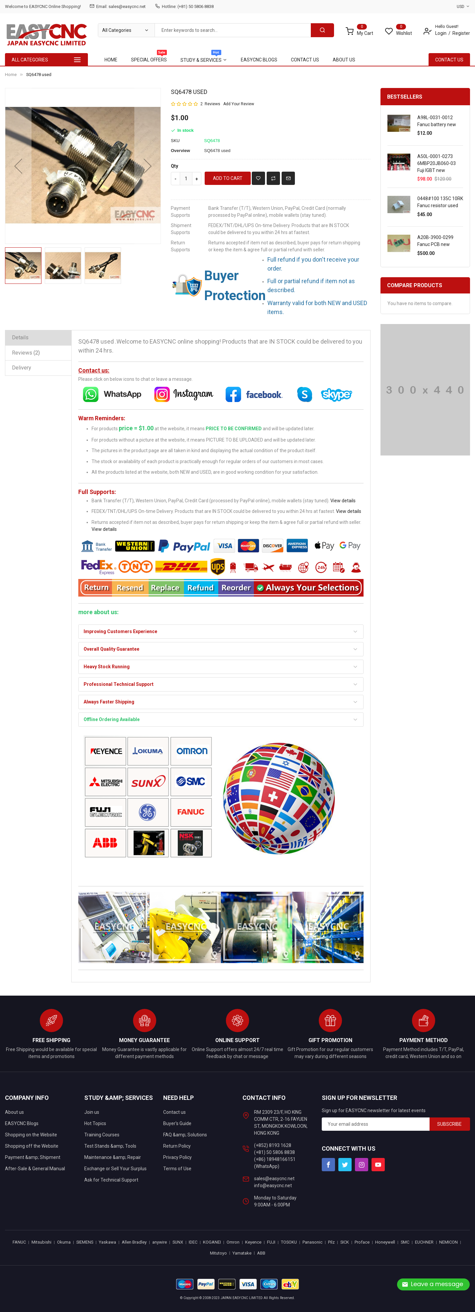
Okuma (64, 1242)
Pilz (331, 1242)
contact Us (449, 59)
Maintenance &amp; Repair (112, 1157)
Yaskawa (107, 1242)
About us (14, 1112)
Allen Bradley (134, 1242)
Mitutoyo (218, 1253)
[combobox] (233, 30)
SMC (405, 1242)
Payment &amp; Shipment (32, 1157)
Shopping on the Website (31, 1134)
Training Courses (101, 1134)
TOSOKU (289, 1242)
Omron (233, 1242)
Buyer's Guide (177, 1123)
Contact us (174, 1112)
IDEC (193, 1242)
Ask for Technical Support (111, 1180)
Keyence (253, 1242)
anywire (159, 1242)
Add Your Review (238, 104)
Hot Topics (95, 1123)
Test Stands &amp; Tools (110, 1146)
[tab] (38, 337)
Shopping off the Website (31, 1146)
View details (343, 500)
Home (11, 74)
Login (440, 33)
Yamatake (242, 1253)
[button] (18, 166)
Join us (91, 1112)
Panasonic (312, 1242)
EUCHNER (424, 1242)
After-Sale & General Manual (35, 1168)
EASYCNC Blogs (21, 1123)
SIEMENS (84, 1242)
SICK (344, 1242)
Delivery (21, 368)
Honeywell (385, 1242)
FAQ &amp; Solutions (185, 1134)
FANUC (19, 1242)
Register (461, 33)
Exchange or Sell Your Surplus (115, 1168)
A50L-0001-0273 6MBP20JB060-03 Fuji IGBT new (436, 163)
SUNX (177, 1242)
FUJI (271, 1242)
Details (20, 337)
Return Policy (177, 1146)
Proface (362, 1242)
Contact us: (93, 370)
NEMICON (448, 1242)
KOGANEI (212, 1242)
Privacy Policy (177, 1157)
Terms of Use (177, 1168)
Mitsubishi (41, 1242)
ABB (261, 1253)
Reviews (26, 353)
